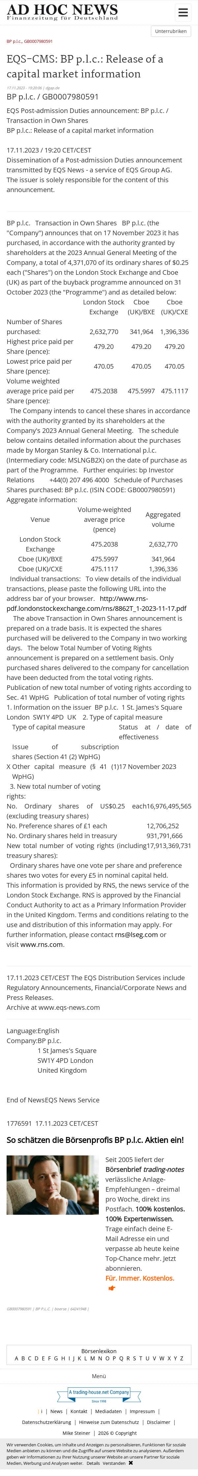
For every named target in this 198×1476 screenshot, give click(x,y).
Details (93, 1463)
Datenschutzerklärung (46, 1422)
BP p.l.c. (14, 41)
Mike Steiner (76, 1433)
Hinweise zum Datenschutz (109, 1422)
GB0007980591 (38, 41)
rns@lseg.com (136, 934)
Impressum (142, 1411)
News (56, 1411)
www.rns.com (41, 944)
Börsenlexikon (99, 1351)
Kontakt (79, 1411)
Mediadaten (108, 1411)
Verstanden (114, 1463)
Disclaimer (158, 1422)
